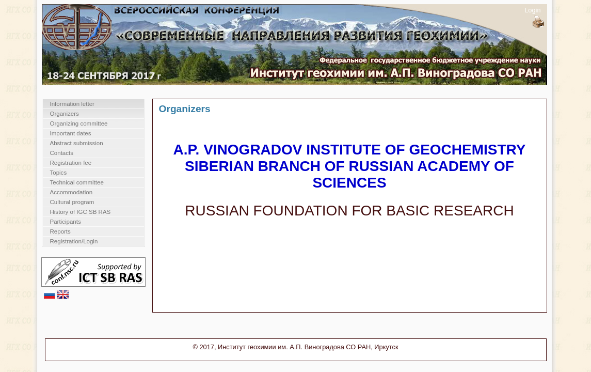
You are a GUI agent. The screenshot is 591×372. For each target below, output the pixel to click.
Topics (58, 172)
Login (532, 10)
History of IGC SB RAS (80, 212)
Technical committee (77, 182)
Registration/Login (74, 241)
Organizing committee (79, 123)
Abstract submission (76, 143)
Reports (60, 231)
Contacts (61, 153)
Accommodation (71, 192)
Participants (65, 222)
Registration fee (71, 163)
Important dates (70, 133)
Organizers (64, 114)
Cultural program (72, 202)
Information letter (72, 104)
